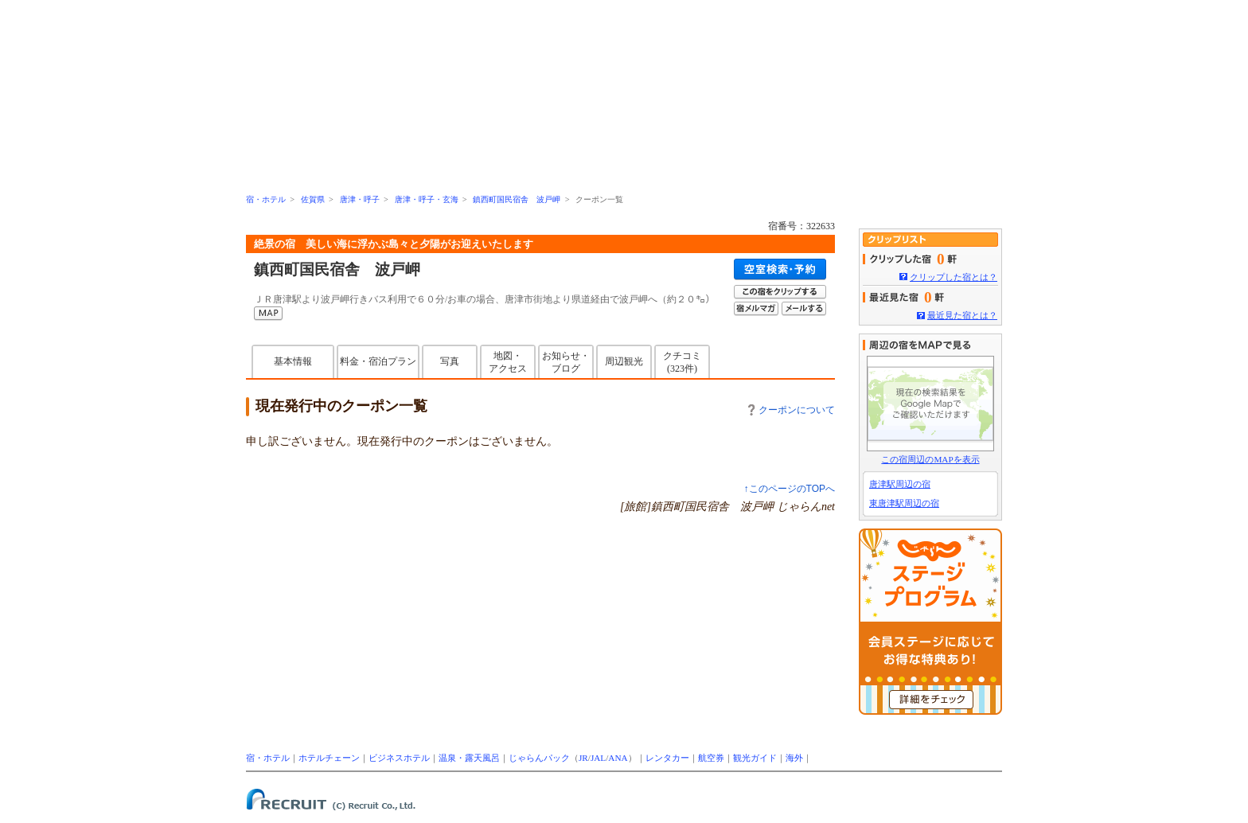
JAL (598, 758)
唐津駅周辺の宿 (899, 484)
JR (583, 758)
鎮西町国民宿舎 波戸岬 (516, 199)
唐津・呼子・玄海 (426, 199)
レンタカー (667, 758)
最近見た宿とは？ (962, 315)
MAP (268, 313)
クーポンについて (791, 409)
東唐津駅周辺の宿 (904, 503)
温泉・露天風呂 (469, 758)
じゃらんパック (539, 758)
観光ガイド (755, 758)
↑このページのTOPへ (789, 488)
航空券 (711, 758)
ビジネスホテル (399, 758)
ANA (617, 758)
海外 (794, 758)
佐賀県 (313, 199)
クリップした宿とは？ (953, 277)
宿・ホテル (266, 199)
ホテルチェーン (329, 758)
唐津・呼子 (360, 199)
